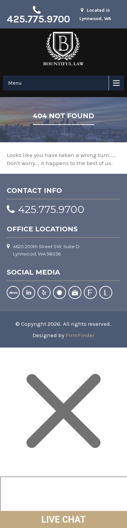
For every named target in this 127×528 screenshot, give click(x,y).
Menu (15, 83)
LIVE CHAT (63, 519)
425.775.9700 (38, 19)
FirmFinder (80, 335)
